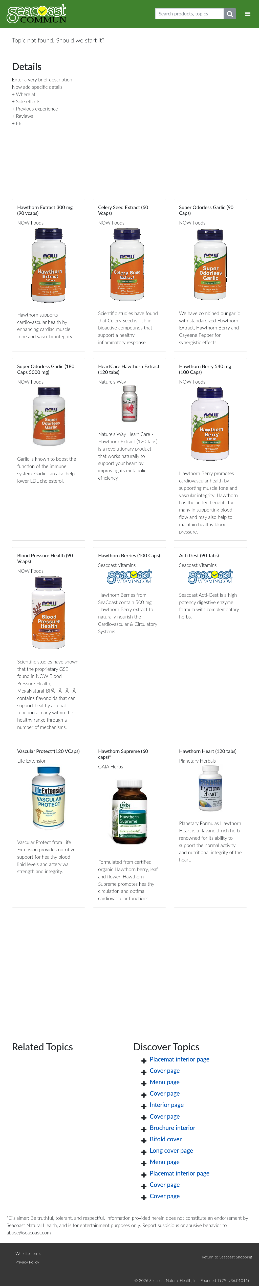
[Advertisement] (129, 966)
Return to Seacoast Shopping (227, 1256)
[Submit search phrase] (230, 13)
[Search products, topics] (189, 13)
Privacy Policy (27, 1261)
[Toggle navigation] (247, 13)
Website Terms (28, 1253)
